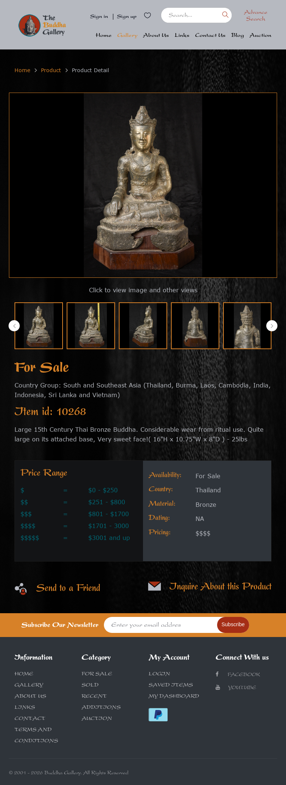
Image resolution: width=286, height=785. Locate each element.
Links (182, 36)
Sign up (127, 17)
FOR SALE (97, 674)
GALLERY (29, 685)
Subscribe (233, 624)
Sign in (99, 17)
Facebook (238, 675)
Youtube (236, 688)
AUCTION (97, 719)
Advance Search (255, 16)
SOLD (90, 685)
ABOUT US (30, 696)
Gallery (127, 36)
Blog (237, 36)
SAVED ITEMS (171, 685)
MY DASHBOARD (174, 696)
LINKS (25, 708)
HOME (24, 674)
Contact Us (210, 36)
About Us (156, 36)
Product (51, 70)
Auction (260, 36)
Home (104, 36)
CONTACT (30, 719)
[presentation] (14, 325)
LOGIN (159, 674)
